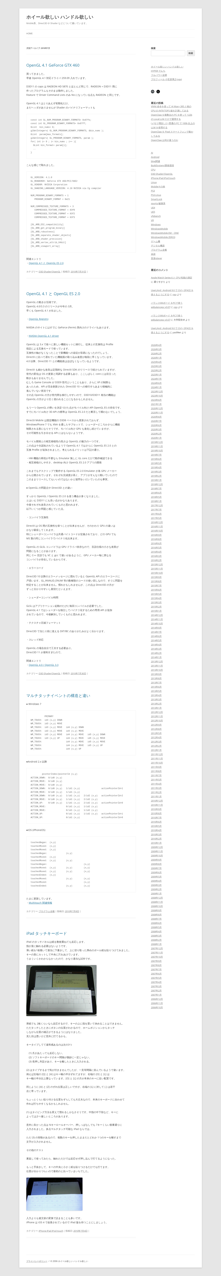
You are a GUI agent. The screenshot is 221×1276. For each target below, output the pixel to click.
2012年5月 (156, 733)
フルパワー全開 (159, 75)
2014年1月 (156, 657)
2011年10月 (157, 762)
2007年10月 (157, 956)
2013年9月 (156, 674)
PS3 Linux (156, 195)
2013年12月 (157, 661)
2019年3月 (156, 471)
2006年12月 (157, 999)
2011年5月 (156, 779)
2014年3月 (156, 648)
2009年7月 (156, 868)
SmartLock (156, 199)
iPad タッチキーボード (46, 933)
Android (155, 157)
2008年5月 (156, 927)
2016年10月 (157, 530)
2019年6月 (156, 459)
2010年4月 (156, 830)
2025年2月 (156, 370)
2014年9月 (156, 627)
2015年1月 (156, 610)
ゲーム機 (155, 241)
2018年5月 (156, 497)
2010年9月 (156, 809)
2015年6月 (156, 589)
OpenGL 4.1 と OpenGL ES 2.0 (46, 263)
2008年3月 (156, 935)
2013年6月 (156, 686)
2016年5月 (156, 547)
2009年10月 (157, 855)
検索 (153, 48)
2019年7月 (156, 454)
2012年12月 (157, 712)
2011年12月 (157, 754)
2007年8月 (156, 965)
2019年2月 (156, 475)
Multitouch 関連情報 (40, 902)
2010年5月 (156, 826)
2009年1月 (156, 893)
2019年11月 (157, 446)
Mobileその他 (158, 186)
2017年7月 (156, 509)
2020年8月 (156, 416)
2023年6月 (156, 399)
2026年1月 (156, 357)
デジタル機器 (158, 245)
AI (152, 152)
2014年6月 (156, 636)
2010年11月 (157, 804)
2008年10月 (157, 906)
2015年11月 (157, 568)
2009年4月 (156, 880)
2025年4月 (156, 362)
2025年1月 (156, 374)
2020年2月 (156, 433)
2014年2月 (156, 653)
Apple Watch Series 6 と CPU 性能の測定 (171, 277)
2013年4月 (156, 695)
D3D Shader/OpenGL (50, 271)
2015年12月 (157, 564)
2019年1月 (156, 480)
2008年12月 (157, 897)
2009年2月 (156, 889)
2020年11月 (157, 412)
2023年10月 (157, 395)
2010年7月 (156, 817)
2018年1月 (156, 501)
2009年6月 (156, 872)
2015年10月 (157, 572)
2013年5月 (156, 691)
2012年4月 (156, 737)
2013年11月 (157, 665)
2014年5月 (156, 640)
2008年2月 (156, 939)
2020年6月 (156, 425)
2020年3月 (156, 429)
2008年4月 (156, 931)
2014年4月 (156, 644)
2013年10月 (157, 669)
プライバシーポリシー (36, 1261)
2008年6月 (156, 923)
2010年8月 (156, 813)
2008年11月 (157, 902)
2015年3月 (156, 602)
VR (152, 220)
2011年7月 (156, 775)
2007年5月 (156, 977)
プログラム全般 (47, 911)
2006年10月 (157, 1007)
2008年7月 (156, 918)
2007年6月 (156, 973)
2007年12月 (157, 948)
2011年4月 (156, 783)
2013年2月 (156, 703)
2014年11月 (157, 619)
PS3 (153, 190)
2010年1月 (156, 842)
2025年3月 (156, 366)
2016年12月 (157, 522)
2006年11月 (157, 1003)
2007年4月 (156, 982)
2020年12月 (157, 408)
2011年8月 (156, 771)
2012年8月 (156, 729)
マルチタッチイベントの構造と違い (58, 695)
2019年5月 (156, 463)
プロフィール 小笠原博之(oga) (166, 79)
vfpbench (156, 216)
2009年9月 (156, 859)
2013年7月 (156, 682)
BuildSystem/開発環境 (162, 165)
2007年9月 (156, 961)
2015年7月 (156, 585)
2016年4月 (156, 551)
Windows (156, 224)
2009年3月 (156, 885)
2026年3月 (156, 349)
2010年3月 (156, 834)
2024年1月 (156, 387)
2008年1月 (156, 944)
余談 (153, 254)
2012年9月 (156, 724)
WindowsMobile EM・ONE (165, 232)
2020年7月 (156, 421)
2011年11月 (157, 758)
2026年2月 (156, 353)
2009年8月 (156, 864)
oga (174, 294)
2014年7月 (156, 632)
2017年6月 (156, 513)
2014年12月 (157, 615)
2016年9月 (156, 534)
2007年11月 (157, 952)
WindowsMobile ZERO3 (163, 237)
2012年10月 (157, 720)
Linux (154, 182)
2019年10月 (157, 450)
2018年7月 (156, 488)
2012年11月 (157, 716)
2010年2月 (156, 838)
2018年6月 (156, 492)
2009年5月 (156, 876)
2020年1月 (156, 437)
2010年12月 (157, 800)
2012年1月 (156, 750)
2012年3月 (156, 741)
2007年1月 (156, 994)
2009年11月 (157, 851)
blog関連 (155, 161)
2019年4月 (156, 467)
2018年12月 (157, 484)
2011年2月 (156, 792)
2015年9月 (156, 577)
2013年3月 (156, 699)
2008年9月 (156, 910)
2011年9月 (156, 767)
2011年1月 (156, 796)
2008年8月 (156, 914)
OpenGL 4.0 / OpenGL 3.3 (43, 665)
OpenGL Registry (38, 319)
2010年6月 (156, 821)
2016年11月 (157, 526)
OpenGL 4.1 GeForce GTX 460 (53, 65)
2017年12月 (157, 505)
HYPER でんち (158, 70)
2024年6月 (156, 383)
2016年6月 (156, 543)
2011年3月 (156, 788)
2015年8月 (156, 581)
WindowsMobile (159, 228)
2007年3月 (156, 986)
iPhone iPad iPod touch (51, 1230)
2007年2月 (156, 990)
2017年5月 (156, 518)
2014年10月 (157, 623)
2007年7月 (156, 969)
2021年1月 (156, 404)
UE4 (153, 207)
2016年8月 (156, 539)
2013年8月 (156, 678)
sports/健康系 (158, 203)
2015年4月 (156, 598)
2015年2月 (156, 606)
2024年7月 (156, 378)
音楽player (156, 258)
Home (29, 33)
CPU (153, 169)
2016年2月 (156, 560)
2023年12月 (157, 391)
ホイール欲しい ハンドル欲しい (59, 17)
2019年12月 (157, 442)
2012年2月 (156, 745)
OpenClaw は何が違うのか (164, 140)
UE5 (153, 211)
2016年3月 (156, 556)
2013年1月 (156, 707)
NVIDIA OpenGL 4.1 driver (44, 336)
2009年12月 (157, 847)
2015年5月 (156, 594)
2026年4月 (156, 345)
